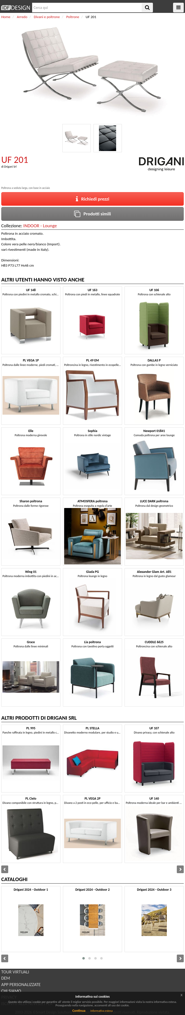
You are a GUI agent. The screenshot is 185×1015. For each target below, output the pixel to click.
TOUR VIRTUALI (15, 972)
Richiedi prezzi (92, 199)
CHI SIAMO (11, 991)
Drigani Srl (10, 166)
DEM (5, 978)
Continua (78, 1011)
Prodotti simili (92, 214)
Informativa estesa (101, 1011)
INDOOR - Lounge (40, 225)
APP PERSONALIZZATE (21, 984)
